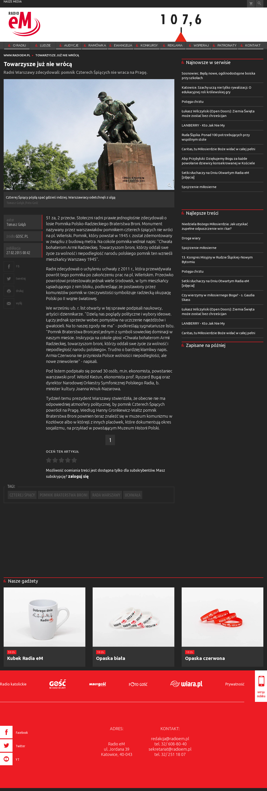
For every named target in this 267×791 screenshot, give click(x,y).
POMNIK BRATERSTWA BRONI (63, 495)
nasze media (13, 1)
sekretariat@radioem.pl (170, 749)
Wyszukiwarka (259, 4)
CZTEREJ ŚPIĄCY (22, 495)
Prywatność (234, 684)
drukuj (19, 291)
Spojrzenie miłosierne (199, 187)
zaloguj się (78, 476)
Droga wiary (191, 238)
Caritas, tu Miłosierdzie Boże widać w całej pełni (218, 149)
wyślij (19, 303)
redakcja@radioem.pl (170, 738)
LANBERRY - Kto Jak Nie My (203, 125)
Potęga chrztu (192, 101)
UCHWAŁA (132, 495)
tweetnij (20, 278)
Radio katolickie (13, 684)
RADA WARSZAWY (106, 495)
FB (17, 266)
